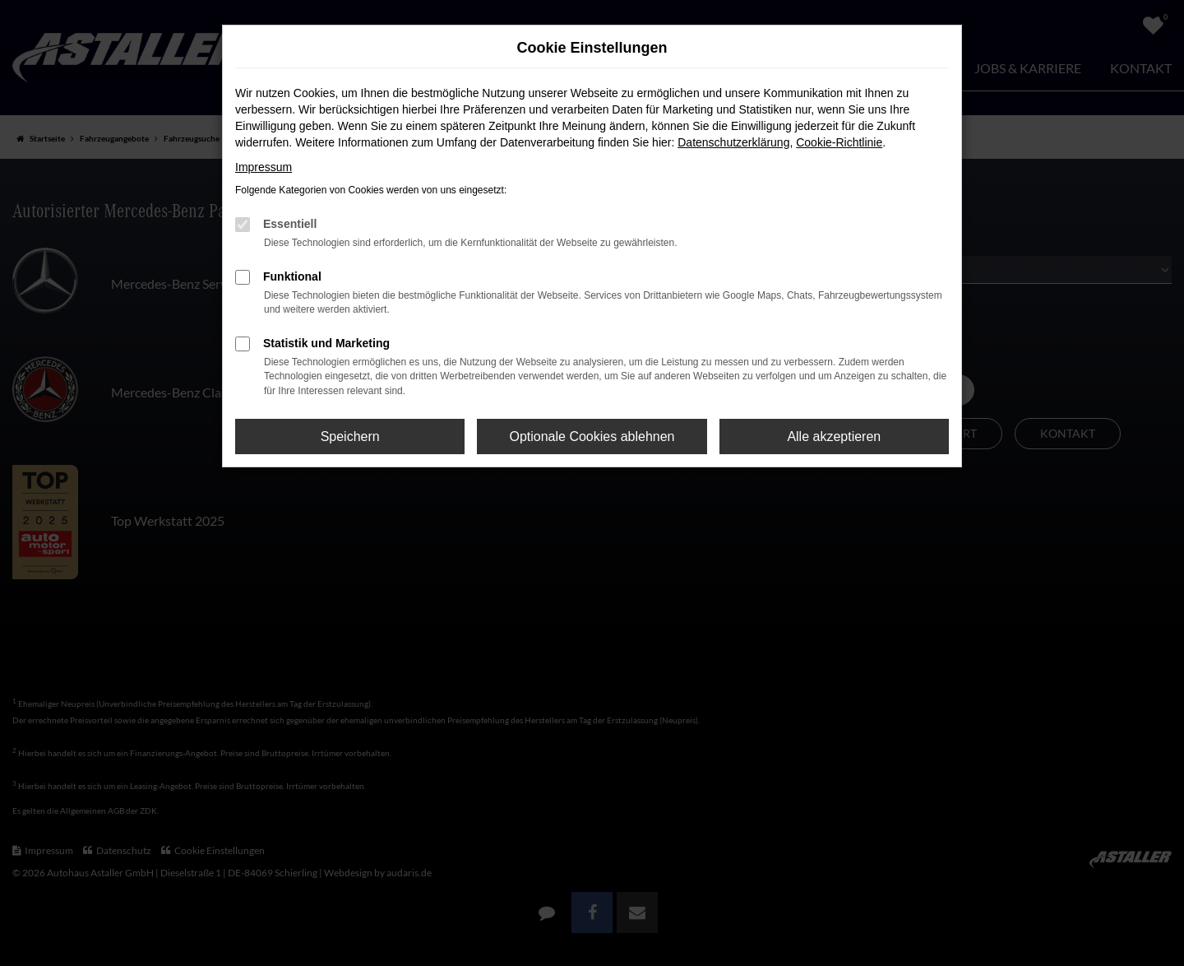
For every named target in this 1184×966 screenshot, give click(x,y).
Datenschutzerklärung (733, 142)
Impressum (263, 167)
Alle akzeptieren (834, 437)
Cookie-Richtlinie (839, 142)
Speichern (350, 437)
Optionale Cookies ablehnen (591, 437)
